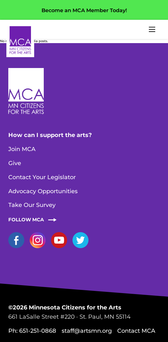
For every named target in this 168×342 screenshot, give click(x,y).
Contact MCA (136, 330)
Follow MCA (26, 220)
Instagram (38, 240)
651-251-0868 (37, 330)
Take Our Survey (32, 205)
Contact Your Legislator (42, 177)
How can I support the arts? (50, 135)
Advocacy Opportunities (43, 191)
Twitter (80, 240)
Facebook (16, 240)
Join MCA (21, 149)
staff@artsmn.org (87, 330)
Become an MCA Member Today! (84, 10)
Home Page (20, 40)
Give (14, 163)
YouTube (59, 240)
